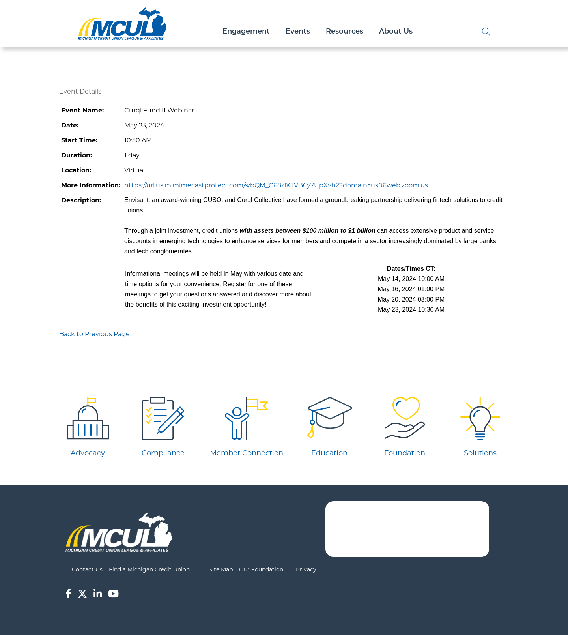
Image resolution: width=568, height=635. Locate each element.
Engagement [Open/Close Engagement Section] (246, 32)
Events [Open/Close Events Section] (298, 32)
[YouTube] (113, 593)
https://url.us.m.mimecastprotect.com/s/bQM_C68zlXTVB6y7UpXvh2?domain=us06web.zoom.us (276, 185)
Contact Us (87, 569)
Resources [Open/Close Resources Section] (344, 32)
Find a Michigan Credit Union (149, 569)
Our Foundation (261, 569)
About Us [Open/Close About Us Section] (396, 32)
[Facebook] (68, 593)
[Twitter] (82, 593)
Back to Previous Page (94, 334)
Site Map (221, 569)
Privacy (306, 569)
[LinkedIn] (97, 593)
